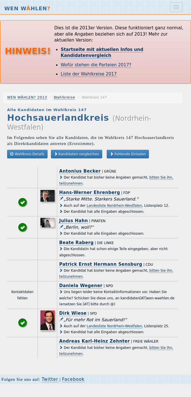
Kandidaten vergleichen (76, 154)
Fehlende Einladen (128, 154)
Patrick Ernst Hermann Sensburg (100, 264)
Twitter (50, 379)
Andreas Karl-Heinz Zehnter (94, 341)
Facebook (73, 379)
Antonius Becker (80, 171)
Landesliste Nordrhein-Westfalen (114, 206)
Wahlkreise (64, 97)
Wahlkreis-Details (27, 154)
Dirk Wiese (73, 313)
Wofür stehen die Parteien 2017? (96, 64)
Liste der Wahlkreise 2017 (89, 74)
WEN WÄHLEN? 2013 (27, 97)
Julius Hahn (73, 220)
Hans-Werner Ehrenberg (89, 192)
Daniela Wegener (80, 285)
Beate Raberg (76, 242)
